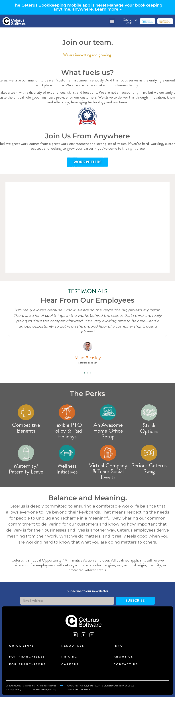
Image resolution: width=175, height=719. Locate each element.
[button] (112, 21)
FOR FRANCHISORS (27, 664)
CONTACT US (126, 664)
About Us (124, 656)
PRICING (69, 656)
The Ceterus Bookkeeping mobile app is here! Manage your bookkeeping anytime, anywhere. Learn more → (87, 7)
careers (70, 664)
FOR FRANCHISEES (27, 656)
